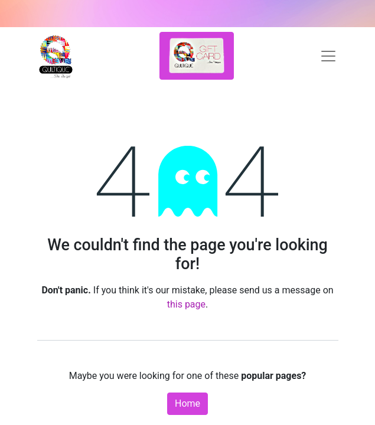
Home (187, 403)
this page (186, 304)
